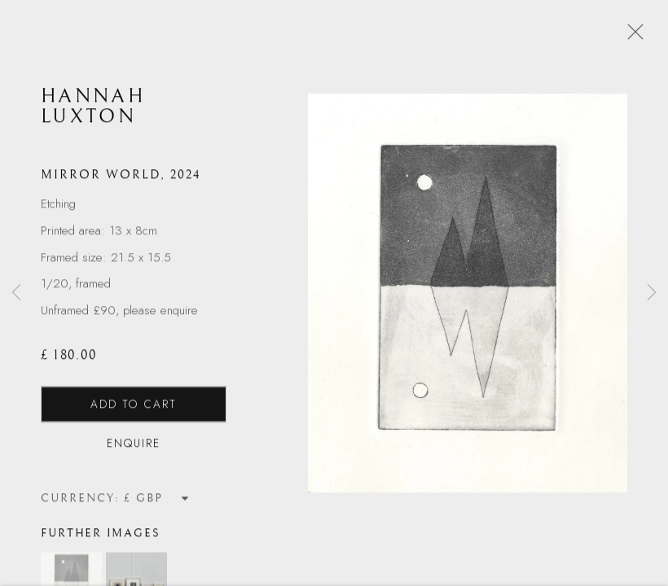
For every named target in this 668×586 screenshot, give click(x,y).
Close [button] (631, 36)
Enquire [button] (133, 444)
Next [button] (651, 293)
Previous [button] (16, 293)
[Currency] (156, 499)
